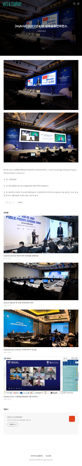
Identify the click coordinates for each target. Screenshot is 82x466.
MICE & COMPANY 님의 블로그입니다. (19, 420)
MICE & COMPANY (14, 417)
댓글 (6, 409)
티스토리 (48, 456)
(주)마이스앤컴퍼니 (37, 456)
